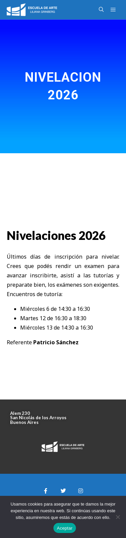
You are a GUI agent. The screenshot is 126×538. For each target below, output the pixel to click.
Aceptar (65, 528)
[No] (117, 517)
